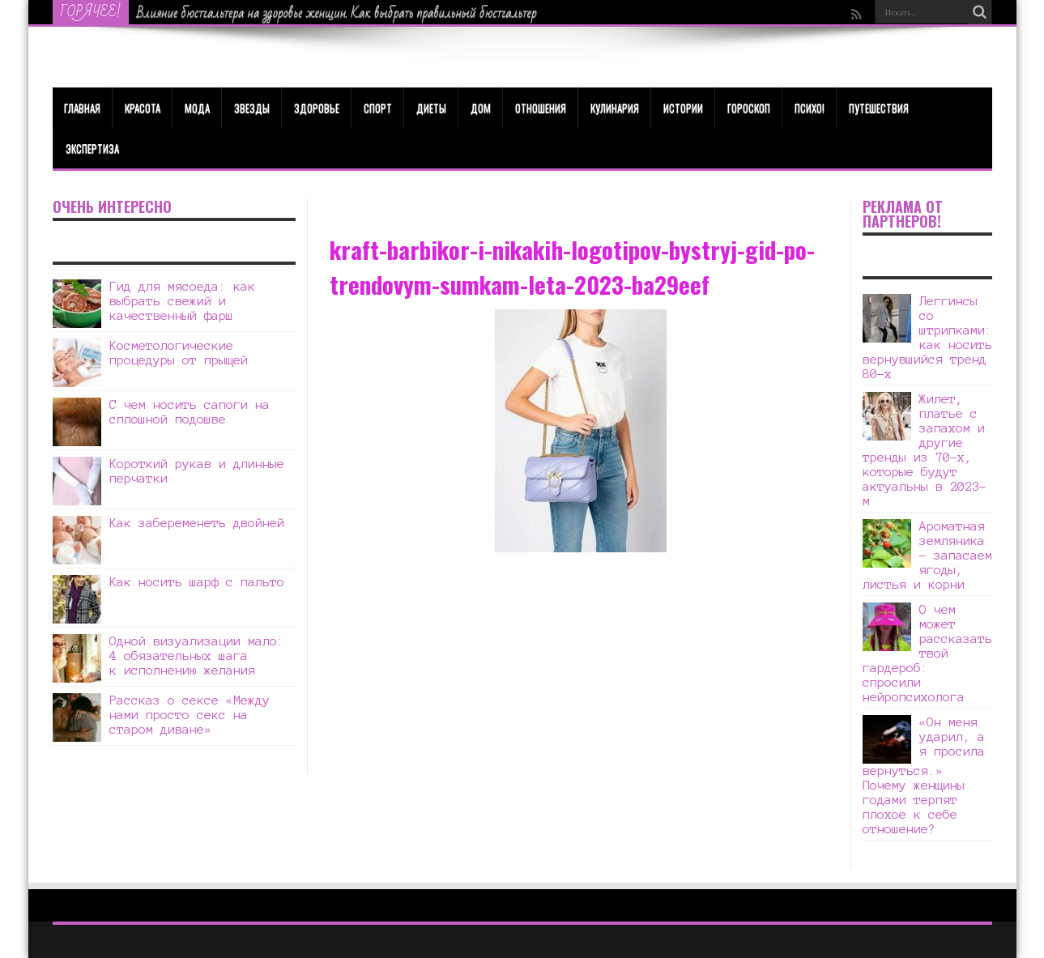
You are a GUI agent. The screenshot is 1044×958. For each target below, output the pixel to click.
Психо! (810, 108)
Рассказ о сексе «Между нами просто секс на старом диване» (189, 714)
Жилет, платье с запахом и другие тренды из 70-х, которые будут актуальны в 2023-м (924, 450)
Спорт (378, 108)
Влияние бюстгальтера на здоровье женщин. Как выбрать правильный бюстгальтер (337, 13)
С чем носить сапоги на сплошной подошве (189, 412)
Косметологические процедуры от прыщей (178, 352)
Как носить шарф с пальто (196, 582)
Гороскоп (748, 108)
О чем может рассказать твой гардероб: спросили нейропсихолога (927, 653)
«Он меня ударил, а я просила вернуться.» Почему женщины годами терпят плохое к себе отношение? (924, 775)
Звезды (252, 108)
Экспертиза (92, 148)
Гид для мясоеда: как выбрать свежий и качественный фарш (182, 300)
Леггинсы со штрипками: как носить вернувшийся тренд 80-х (927, 337)
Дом (481, 108)
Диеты (431, 108)
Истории (683, 108)
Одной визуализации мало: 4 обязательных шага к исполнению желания (196, 655)
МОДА (197, 108)
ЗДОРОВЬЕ (316, 108)
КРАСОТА (142, 108)
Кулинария (614, 108)
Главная (82, 108)
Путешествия (879, 108)
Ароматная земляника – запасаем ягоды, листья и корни (927, 555)
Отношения (540, 108)
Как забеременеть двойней (196, 523)
